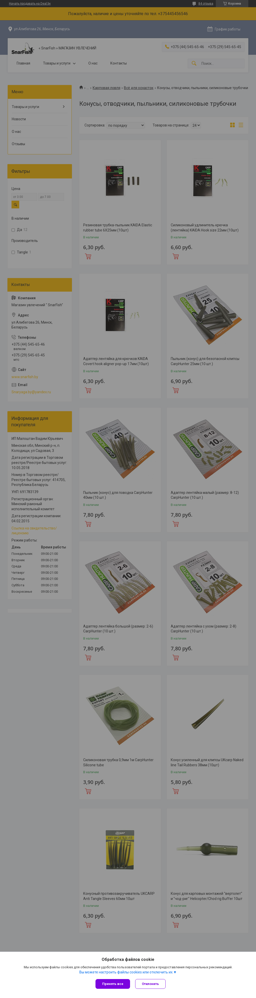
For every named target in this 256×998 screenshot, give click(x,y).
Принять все (112, 984)
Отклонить (150, 984)
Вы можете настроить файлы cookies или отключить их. (126, 972)
